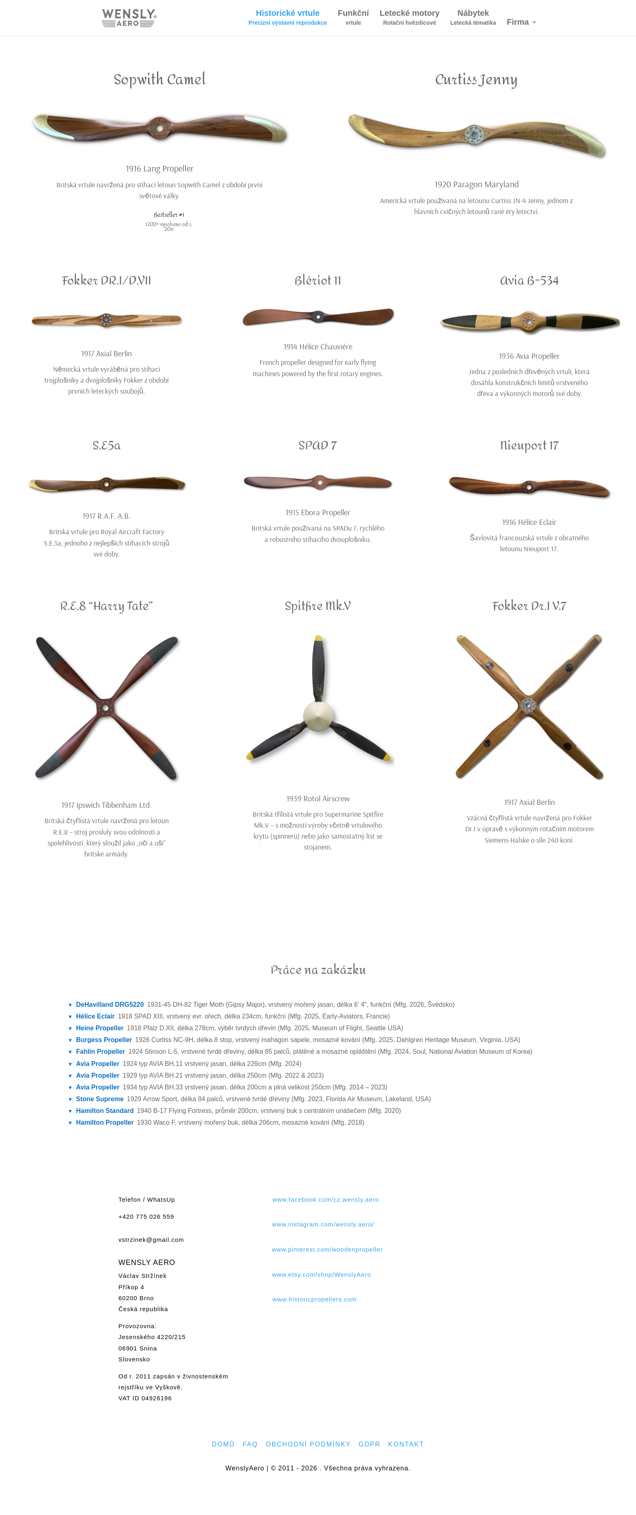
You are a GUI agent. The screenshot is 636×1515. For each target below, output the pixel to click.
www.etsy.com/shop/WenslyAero (321, 1274)
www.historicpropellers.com (315, 1299)
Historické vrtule (288, 18)
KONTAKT (406, 1444)
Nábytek (473, 18)
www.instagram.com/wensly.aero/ (323, 1224)
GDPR (369, 1444)
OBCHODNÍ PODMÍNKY (308, 1444)
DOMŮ (223, 1444)
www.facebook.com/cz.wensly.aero (326, 1199)
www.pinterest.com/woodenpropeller (327, 1249)
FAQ (250, 1444)
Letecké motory (410, 18)
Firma (518, 22)
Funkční (353, 18)
